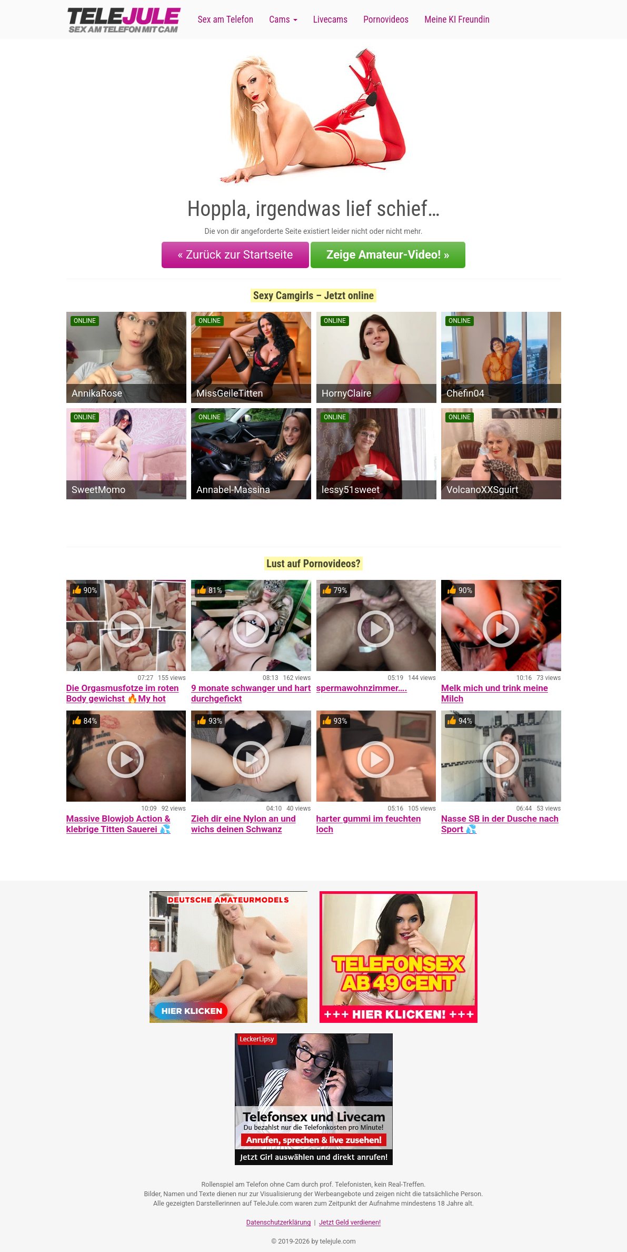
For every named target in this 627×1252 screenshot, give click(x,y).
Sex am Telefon (226, 19)
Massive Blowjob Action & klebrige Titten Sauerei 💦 (118, 817)
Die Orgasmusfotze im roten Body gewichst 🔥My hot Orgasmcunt (122, 692)
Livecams (330, 19)
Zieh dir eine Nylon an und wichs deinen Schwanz (243, 817)
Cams (283, 19)
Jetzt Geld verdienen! (350, 1213)
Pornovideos (386, 19)
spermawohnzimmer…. (361, 681)
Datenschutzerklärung (278, 1213)
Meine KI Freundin (457, 19)
